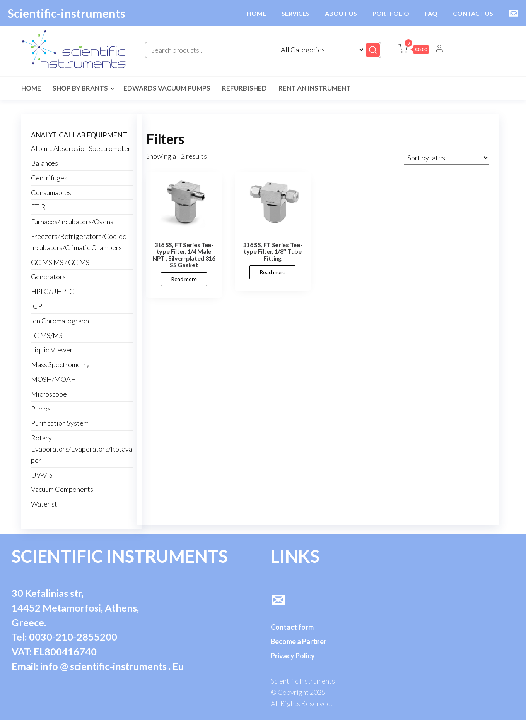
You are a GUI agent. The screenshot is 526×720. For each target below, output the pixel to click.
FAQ (431, 13)
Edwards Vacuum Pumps (166, 88)
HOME (256, 13)
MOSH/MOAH (53, 379)
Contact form (292, 627)
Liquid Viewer (52, 349)
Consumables (51, 192)
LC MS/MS (47, 335)
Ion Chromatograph (60, 320)
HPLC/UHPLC (52, 291)
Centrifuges (49, 178)
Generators (48, 276)
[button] (413, 50)
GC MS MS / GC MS (60, 262)
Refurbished (244, 88)
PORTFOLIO (390, 13)
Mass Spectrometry (60, 364)
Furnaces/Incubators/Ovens (72, 221)
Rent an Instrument (314, 88)
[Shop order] (446, 158)
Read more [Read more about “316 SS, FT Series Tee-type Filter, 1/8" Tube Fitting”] (272, 272)
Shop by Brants (80, 88)
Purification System (60, 423)
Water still (47, 504)
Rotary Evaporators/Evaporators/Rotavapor (81, 448)
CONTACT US (473, 13)
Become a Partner (298, 641)
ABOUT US (341, 13)
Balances (44, 163)
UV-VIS (42, 475)
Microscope (49, 394)
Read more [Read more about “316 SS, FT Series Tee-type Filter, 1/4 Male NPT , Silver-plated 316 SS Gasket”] (184, 279)
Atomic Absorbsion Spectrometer (81, 148)
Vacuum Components (62, 489)
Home (31, 88)
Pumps (41, 408)
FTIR (38, 207)
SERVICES (295, 13)
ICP (36, 306)
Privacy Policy (293, 655)
